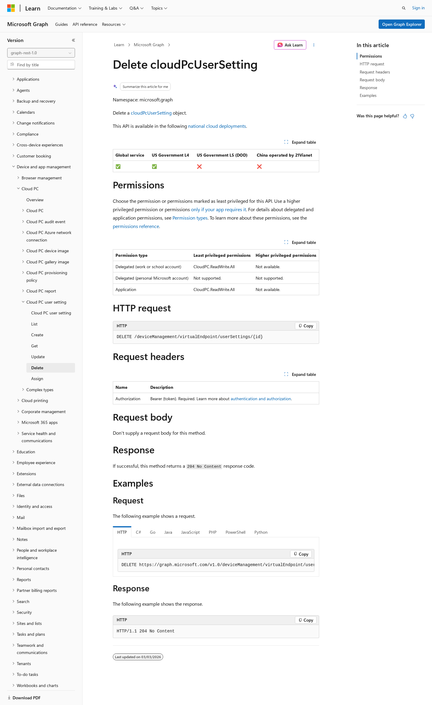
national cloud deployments (217, 126)
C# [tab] (138, 532)
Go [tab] (152, 532)
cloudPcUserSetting (151, 113)
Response (368, 87)
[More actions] (314, 45)
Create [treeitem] (37, 314)
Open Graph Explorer (402, 24)
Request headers (375, 72)
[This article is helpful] (405, 116)
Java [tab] (168, 532)
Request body (372, 79)
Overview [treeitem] (35, 179)
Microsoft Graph (149, 44)
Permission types (190, 217)
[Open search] (404, 8)
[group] (216, 565)
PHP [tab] (213, 532)
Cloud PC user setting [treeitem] (51, 292)
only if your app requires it (218, 209)
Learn (119, 44)
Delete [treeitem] (37, 347)
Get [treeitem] (34, 325)
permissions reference (136, 226)
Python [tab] (261, 532)
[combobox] (41, 53)
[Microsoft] (11, 8)
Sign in (418, 7)
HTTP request (372, 64)
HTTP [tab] (122, 532)
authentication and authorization (261, 398)
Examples (368, 95)
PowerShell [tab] (235, 532)
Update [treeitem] (38, 336)
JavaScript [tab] (190, 532)
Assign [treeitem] (37, 358)
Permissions (371, 56)
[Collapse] (73, 40)
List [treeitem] (34, 303)
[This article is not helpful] (412, 116)
